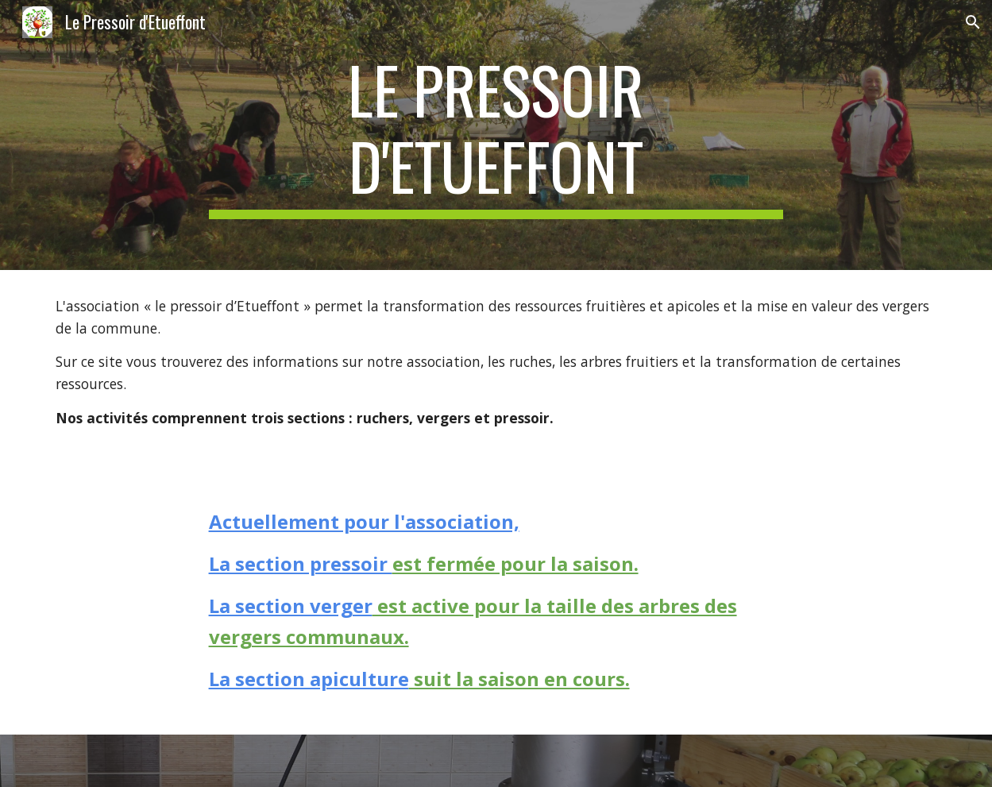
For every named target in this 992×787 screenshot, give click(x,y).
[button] (973, 22)
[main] (496, 135)
